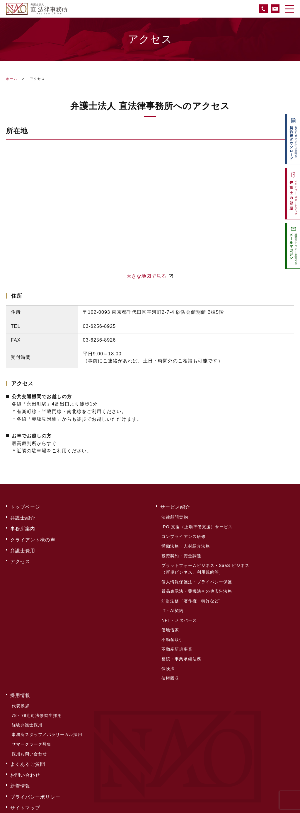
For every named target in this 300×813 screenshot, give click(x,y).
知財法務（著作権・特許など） (192, 587)
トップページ (25, 506)
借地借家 (170, 611)
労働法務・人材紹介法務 (185, 539)
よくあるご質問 (27, 727)
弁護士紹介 (22, 515)
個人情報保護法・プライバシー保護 (196, 570)
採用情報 (20, 668)
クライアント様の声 (32, 534)
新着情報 (20, 745)
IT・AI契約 (172, 595)
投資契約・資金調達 (181, 548)
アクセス (20, 552)
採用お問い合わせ (29, 718)
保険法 (167, 644)
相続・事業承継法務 (181, 636)
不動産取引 (172, 620)
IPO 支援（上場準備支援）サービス (196, 523)
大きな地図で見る (147, 276)
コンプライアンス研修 (183, 531)
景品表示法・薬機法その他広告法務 (196, 579)
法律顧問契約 (174, 515)
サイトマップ (25, 764)
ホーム (11, 79)
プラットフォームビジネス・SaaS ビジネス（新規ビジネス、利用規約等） (205, 559)
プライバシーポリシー (35, 755)
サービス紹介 (175, 506)
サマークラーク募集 (31, 710)
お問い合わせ (25, 736)
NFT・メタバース (179, 603)
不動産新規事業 (176, 628)
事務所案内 (22, 524)
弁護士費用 (22, 543)
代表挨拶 (20, 677)
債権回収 (170, 652)
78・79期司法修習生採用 (36, 685)
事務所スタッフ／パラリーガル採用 (46, 701)
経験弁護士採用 (26, 693)
